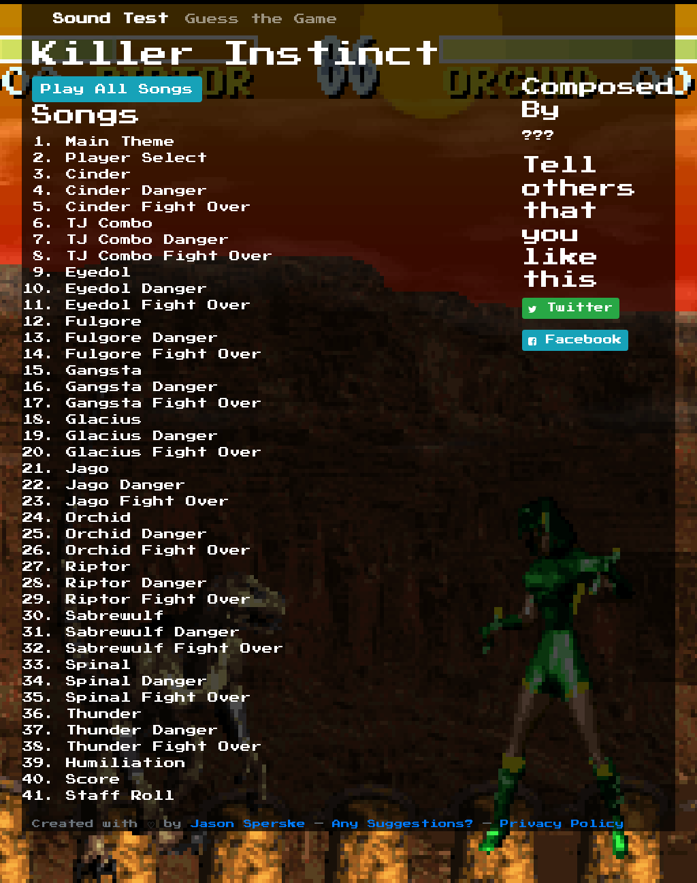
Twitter (570, 308)
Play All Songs (117, 89)
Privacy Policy (562, 824)
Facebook (575, 340)
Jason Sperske (248, 824)
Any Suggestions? (403, 824)
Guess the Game (261, 19)
